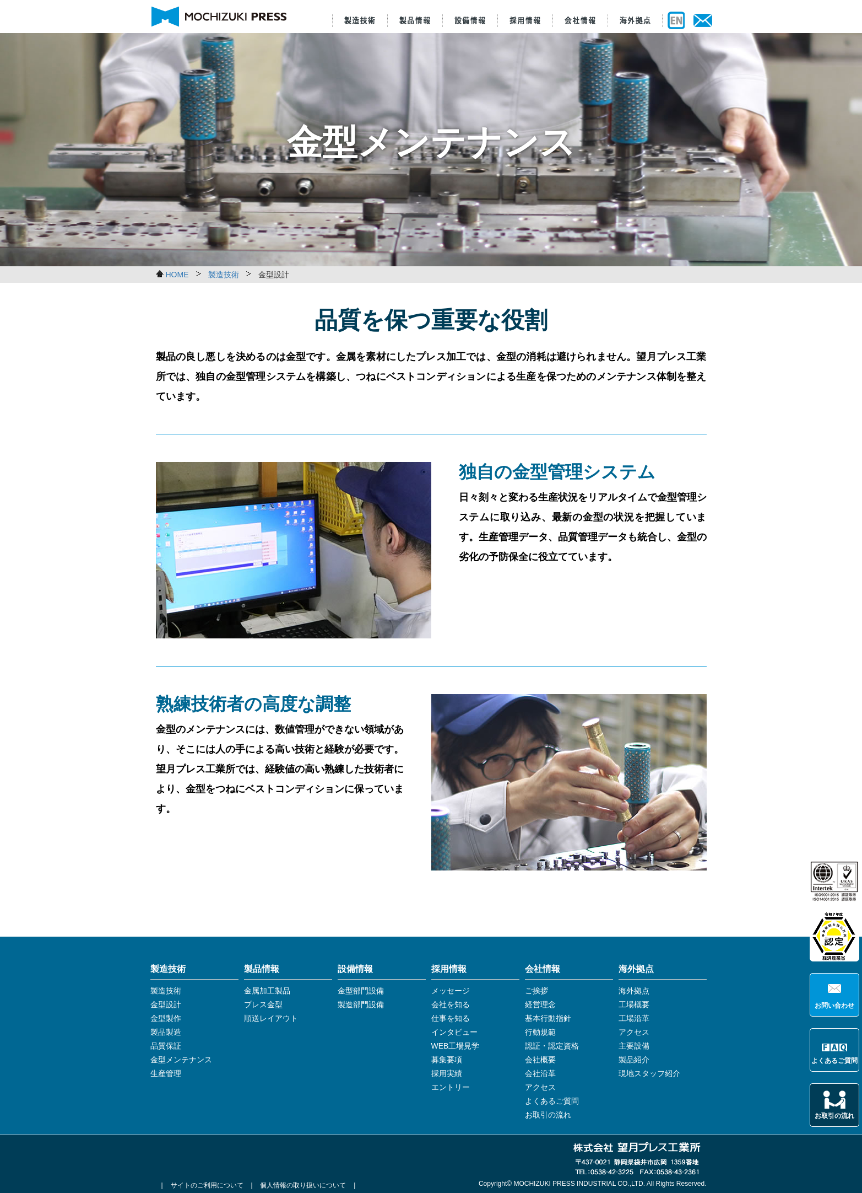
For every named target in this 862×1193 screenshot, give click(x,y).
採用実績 (446, 1073)
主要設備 (634, 1045)
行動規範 (540, 1032)
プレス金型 (263, 1004)
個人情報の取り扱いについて (303, 1185)
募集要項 (446, 1059)
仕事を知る (450, 1018)
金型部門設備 (361, 990)
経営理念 (540, 1004)
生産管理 (165, 1073)
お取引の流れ (834, 1116)
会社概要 (540, 1059)
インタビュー (454, 1032)
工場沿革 (634, 1018)
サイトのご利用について (207, 1185)
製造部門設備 (361, 1004)
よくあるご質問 (834, 1061)
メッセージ (450, 990)
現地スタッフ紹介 (649, 1073)
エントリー (450, 1087)
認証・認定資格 (552, 1045)
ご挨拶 (536, 990)
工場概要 (634, 1004)
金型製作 (165, 1018)
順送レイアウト (271, 1018)
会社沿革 (540, 1073)
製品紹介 (634, 1059)
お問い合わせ (834, 1005)
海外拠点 (634, 990)
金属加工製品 (267, 990)
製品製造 (165, 1032)
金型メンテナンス (181, 1059)
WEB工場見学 (455, 1045)
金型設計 (165, 1004)
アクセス (540, 1087)
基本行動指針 (548, 1018)
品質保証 (165, 1045)
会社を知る (450, 1004)
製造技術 (165, 990)
